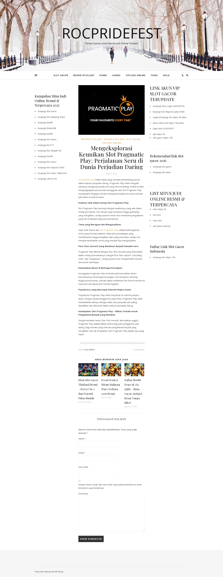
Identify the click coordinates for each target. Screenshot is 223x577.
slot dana (166, 172)
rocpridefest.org (86, 179)
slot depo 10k (168, 257)
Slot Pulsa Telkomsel (57, 173)
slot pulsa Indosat (161, 226)
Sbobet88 (51, 128)
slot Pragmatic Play (109, 230)
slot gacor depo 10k (163, 137)
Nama (82, 438)
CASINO (116, 75)
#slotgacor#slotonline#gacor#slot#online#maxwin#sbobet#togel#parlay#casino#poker (116, 343)
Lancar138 (52, 178)
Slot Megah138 (54, 150)
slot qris (157, 214)
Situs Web (83, 466)
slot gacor (167, 166)
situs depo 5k (159, 209)
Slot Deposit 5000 (55, 167)
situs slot (157, 220)
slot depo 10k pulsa (174, 122)
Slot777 (50, 145)
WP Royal (59, 571)
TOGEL (154, 75)
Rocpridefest (111, 33)
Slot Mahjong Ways (56, 116)
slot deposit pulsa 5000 (172, 111)
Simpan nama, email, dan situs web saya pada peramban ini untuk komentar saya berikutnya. (110, 486)
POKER (103, 75)
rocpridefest (89, 349)
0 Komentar (139, 349)
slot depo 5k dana (177, 117)
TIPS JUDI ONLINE (135, 75)
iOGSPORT (168, 128)
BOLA (166, 75)
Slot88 (50, 122)
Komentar (83, 493)
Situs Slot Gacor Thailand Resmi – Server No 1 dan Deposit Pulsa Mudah (88, 389)
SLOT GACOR (60, 75)
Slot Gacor (52, 111)
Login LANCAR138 (176, 106)
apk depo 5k (159, 134)
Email (81, 452)
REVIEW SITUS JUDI (83, 75)
